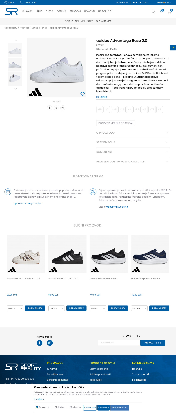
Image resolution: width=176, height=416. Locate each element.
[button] (157, 13)
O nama (52, 369)
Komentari (132, 152)
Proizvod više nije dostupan (115, 123)
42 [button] (106, 109)
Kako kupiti (96, 379)
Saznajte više (103, 21)
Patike (44, 27)
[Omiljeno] (161, 11)
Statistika (60, 407)
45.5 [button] (137, 109)
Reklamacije (139, 379)
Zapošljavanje (55, 374)
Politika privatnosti (100, 374)
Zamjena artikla (141, 374)
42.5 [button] (114, 109)
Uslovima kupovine (117, 206)
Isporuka (137, 369)
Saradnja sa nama (57, 379)
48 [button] (159, 109)
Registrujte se (141, 2)
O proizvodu (132, 133)
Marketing (75, 407)
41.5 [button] (99, 109)
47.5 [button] (152, 109)
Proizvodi (24, 27)
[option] (15, 50)
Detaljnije (101, 96)
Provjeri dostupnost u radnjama (132, 161)
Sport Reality (10, 27)
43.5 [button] (122, 109)
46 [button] (144, 109)
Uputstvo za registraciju (27, 203)
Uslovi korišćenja (99, 369)
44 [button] (129, 109)
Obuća (34, 27)
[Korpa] (169, 11)
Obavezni (44, 407)
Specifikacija (132, 142)
